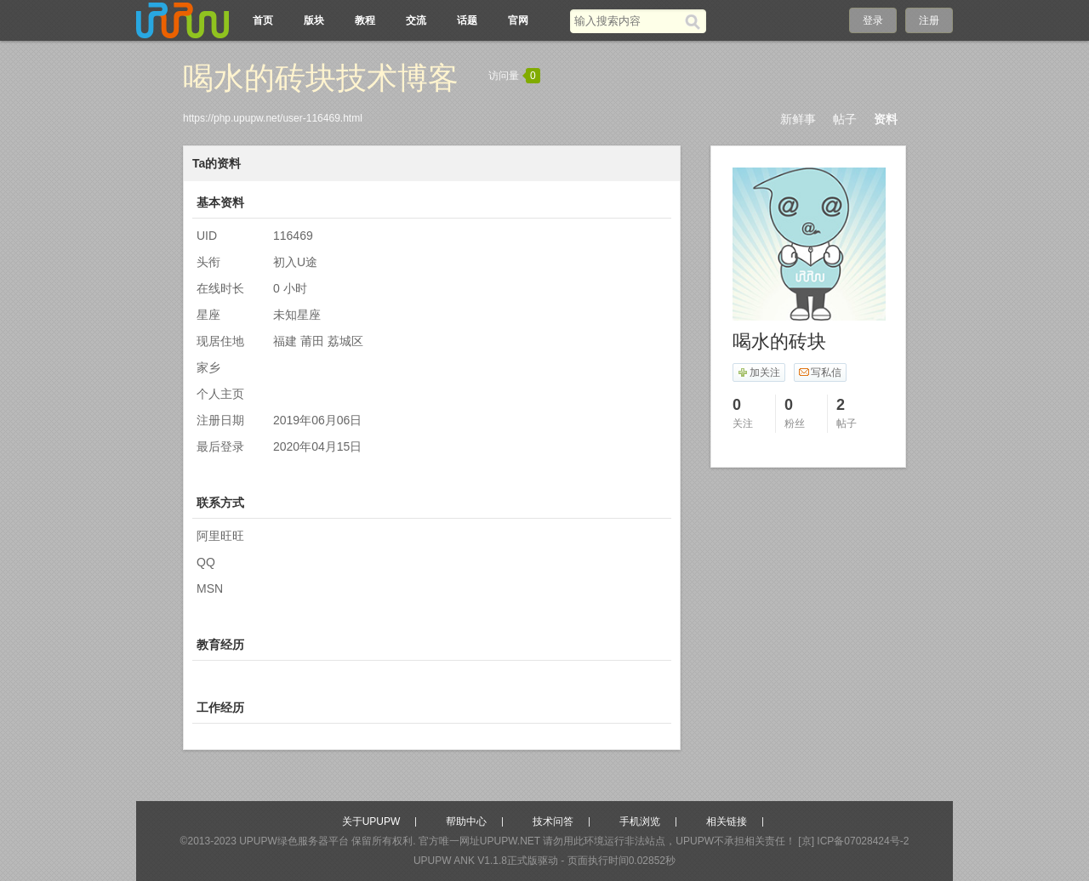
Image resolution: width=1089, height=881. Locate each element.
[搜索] (695, 21)
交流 (416, 20)
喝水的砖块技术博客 (321, 77)
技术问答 (553, 821)
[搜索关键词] (627, 20)
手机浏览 (639, 821)
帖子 (845, 119)
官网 (518, 20)
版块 (314, 20)
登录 (873, 20)
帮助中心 (466, 821)
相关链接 (726, 821)
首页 (263, 20)
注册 (929, 20)
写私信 (819, 372)
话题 (467, 20)
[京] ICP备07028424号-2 (853, 841)
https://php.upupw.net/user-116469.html (272, 118)
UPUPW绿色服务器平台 (294, 841)
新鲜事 (798, 119)
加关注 (758, 372)
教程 (365, 20)
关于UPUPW (371, 821)
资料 (886, 119)
